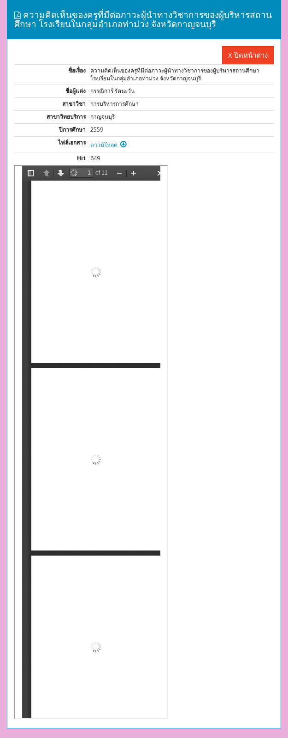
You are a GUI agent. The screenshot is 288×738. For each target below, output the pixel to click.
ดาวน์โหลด (108, 145)
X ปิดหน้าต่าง (248, 55)
